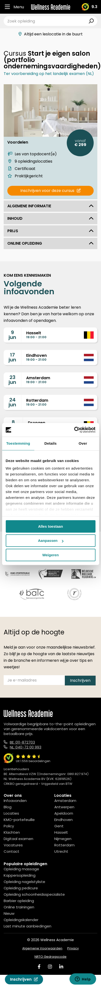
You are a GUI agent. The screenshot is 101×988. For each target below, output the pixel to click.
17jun (12, 357)
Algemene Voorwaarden (42, 948)
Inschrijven (24, 979)
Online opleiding (50, 243)
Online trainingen (19, 907)
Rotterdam (64, 845)
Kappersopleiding (19, 875)
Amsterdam (65, 800)
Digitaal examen (18, 838)
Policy (9, 826)
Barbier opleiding (19, 900)
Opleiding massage (21, 869)
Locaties (11, 813)
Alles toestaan (50, 526)
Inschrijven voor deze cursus (50, 190)
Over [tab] (83, 443)
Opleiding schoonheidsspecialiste (34, 894)
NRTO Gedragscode (50, 956)
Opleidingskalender (21, 919)
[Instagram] (50, 966)
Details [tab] (51, 443)
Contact (11, 851)
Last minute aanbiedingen (27, 926)
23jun (12, 380)
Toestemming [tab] (18, 443)
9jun (12, 335)
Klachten (12, 832)
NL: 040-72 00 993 (25, 747)
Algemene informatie (50, 206)
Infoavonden (15, 800)
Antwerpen (64, 806)
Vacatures (13, 845)
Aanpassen (50, 540)
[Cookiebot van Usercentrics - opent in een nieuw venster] (74, 430)
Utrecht (61, 851)
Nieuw (9, 913)
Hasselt (61, 832)
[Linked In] (61, 966)
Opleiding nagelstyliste (24, 881)
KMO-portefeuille (19, 819)
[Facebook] (39, 966)
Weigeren (50, 555)
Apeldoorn (63, 813)
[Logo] (50, 7)
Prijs (50, 231)
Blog (7, 806)
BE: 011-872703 (22, 742)
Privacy (73, 948)
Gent (59, 826)
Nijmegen (62, 838)
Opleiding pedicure (21, 888)
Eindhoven (63, 819)
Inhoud (50, 218)
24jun (12, 402)
